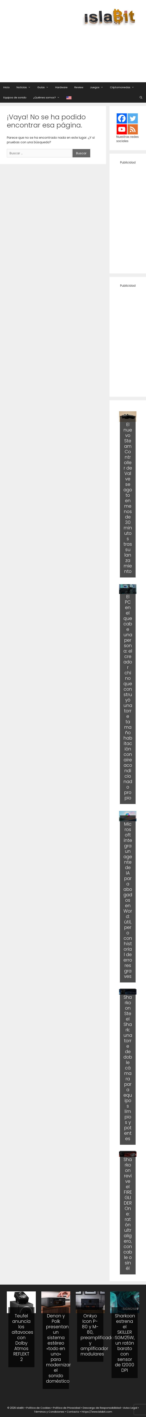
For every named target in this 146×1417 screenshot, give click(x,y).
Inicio (6, 87)
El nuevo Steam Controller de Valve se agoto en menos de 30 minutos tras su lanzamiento (127, 497)
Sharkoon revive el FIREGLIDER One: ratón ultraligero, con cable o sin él (127, 1213)
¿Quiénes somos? (48, 97)
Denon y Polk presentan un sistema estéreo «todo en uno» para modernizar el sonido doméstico (58, 1348)
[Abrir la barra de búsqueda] (141, 97)
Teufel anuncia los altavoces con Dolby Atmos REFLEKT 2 (22, 1337)
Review (78, 87)
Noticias (25, 87)
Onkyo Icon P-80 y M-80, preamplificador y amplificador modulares (98, 1335)
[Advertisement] (76, 50)
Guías (44, 87)
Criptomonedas (123, 87)
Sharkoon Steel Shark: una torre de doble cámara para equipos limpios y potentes (127, 1068)
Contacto (73, 1411)
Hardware (61, 87)
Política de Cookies (38, 1408)
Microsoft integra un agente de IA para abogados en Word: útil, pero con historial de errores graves (127, 900)
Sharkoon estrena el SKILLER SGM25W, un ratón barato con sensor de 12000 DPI (125, 1343)
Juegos (98, 87)
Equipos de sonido (14, 97)
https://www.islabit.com (97, 1411)
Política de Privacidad (66, 1408)
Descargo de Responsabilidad (102, 1408)
